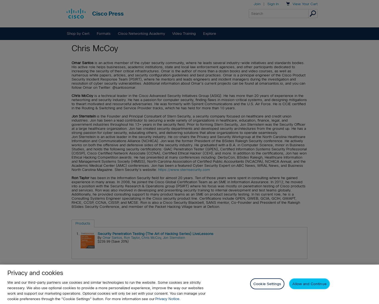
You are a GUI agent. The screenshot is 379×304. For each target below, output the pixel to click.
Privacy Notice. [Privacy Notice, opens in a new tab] (167, 299)
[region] (189, 284)
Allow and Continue (309, 284)
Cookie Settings (267, 284)
